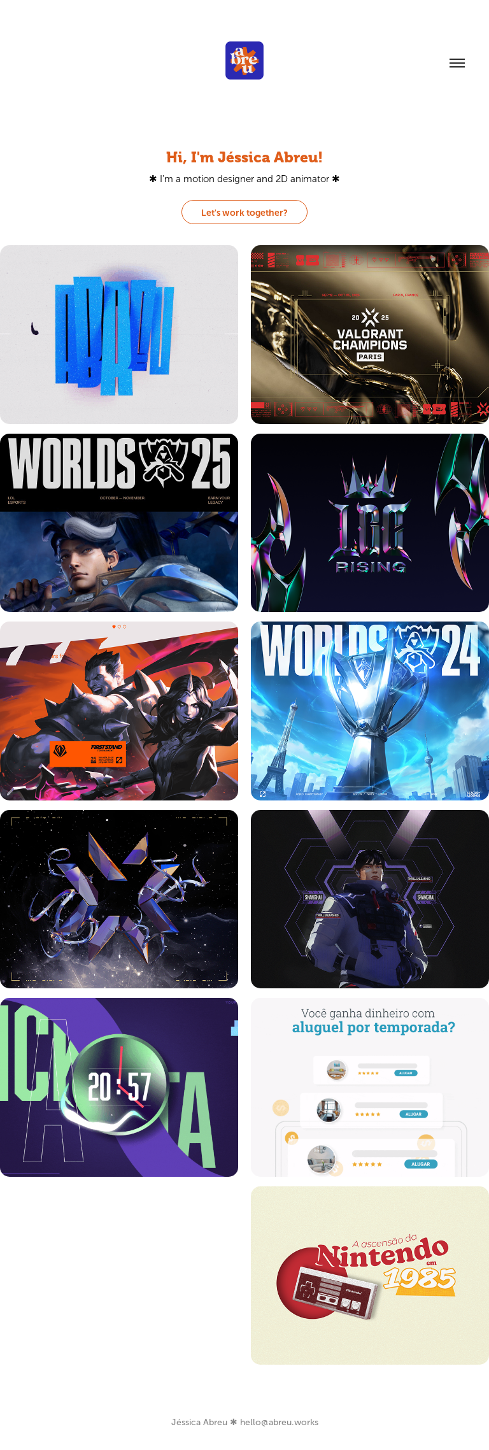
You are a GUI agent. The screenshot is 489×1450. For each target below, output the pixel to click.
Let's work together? (244, 213)
